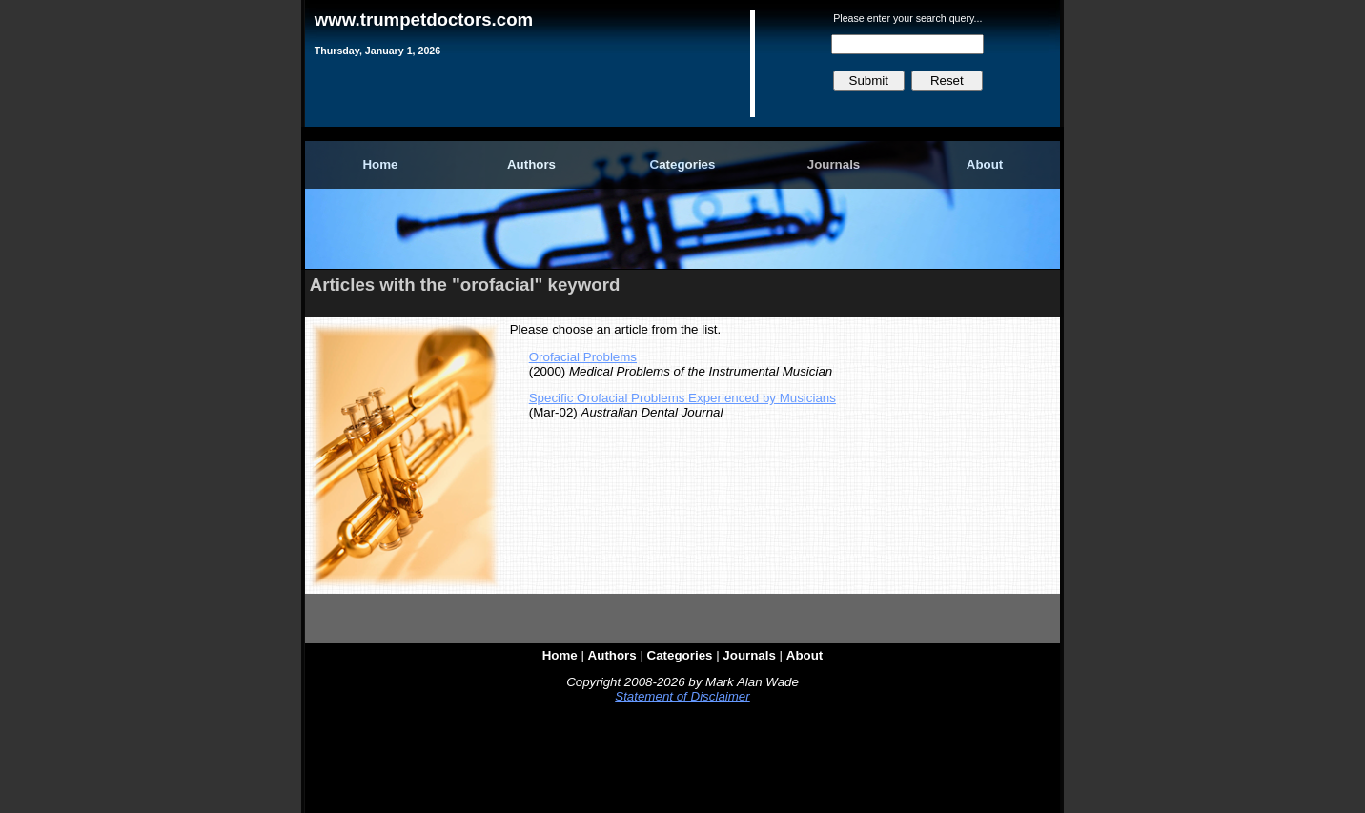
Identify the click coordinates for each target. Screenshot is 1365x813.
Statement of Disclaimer (682, 696)
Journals (834, 164)
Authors (531, 164)
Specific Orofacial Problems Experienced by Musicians (682, 398)
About (985, 164)
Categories (683, 164)
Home (379, 164)
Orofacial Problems (583, 357)
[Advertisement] (682, 762)
